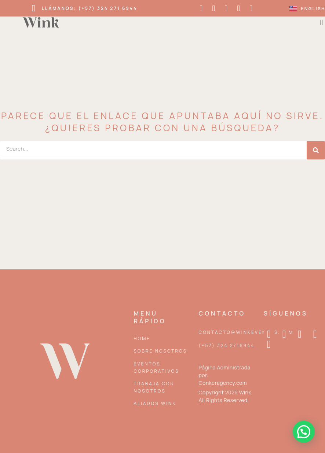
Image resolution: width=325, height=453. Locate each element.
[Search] (316, 150)
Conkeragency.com (223, 382)
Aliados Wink (155, 403)
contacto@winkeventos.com (246, 332)
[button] (304, 432)
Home (142, 338)
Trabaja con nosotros (154, 387)
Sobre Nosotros (160, 351)
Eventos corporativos (156, 367)
